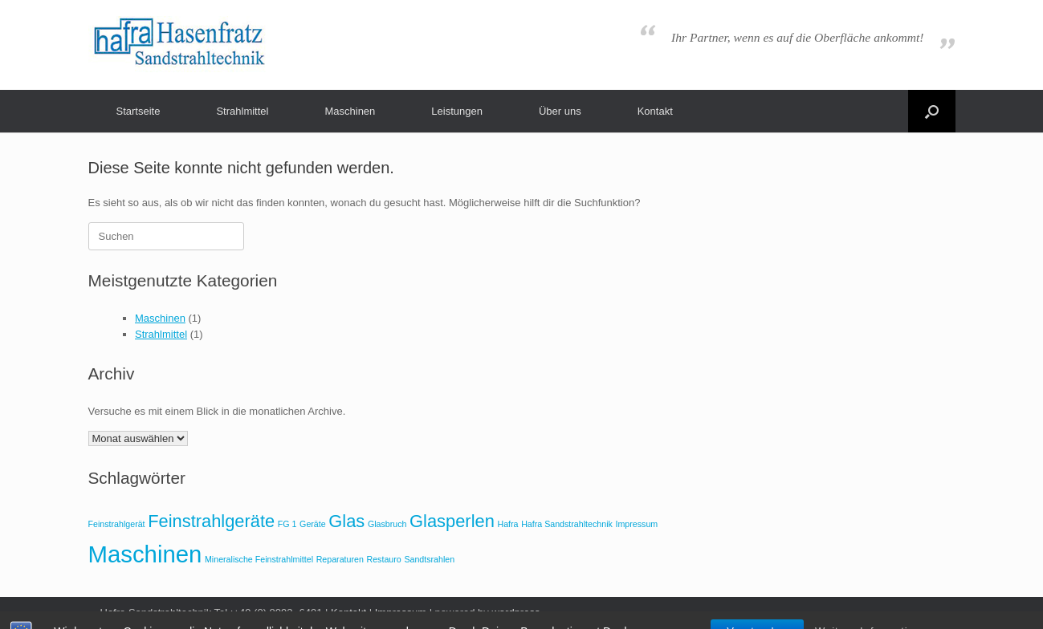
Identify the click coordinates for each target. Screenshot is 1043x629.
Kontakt (655, 111)
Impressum (400, 613)
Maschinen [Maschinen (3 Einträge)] (145, 554)
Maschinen (349, 111)
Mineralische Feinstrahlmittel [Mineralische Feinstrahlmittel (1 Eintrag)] (259, 559)
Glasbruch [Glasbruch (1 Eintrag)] (387, 524)
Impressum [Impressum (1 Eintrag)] (636, 524)
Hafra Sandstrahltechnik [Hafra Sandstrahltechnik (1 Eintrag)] (567, 524)
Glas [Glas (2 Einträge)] (346, 521)
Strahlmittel (242, 111)
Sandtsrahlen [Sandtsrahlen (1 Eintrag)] (429, 559)
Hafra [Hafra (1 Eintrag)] (507, 524)
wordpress (515, 613)
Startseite (138, 111)
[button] (931, 111)
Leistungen (457, 111)
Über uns (560, 111)
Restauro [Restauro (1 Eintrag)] (384, 559)
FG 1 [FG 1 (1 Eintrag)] (287, 524)
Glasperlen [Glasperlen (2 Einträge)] (452, 521)
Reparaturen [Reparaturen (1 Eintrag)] (340, 559)
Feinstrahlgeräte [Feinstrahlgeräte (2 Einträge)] (211, 521)
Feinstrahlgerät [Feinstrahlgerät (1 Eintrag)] (116, 524)
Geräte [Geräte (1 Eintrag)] (312, 524)
